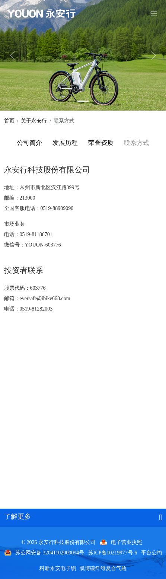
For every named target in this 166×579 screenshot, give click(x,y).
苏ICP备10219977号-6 (112, 553)
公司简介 (29, 142)
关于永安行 (34, 121)
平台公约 (151, 553)
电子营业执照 (126, 542)
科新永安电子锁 (57, 568)
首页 (9, 121)
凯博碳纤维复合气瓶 (103, 568)
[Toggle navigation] (154, 13)
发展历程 (65, 142)
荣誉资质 (101, 142)
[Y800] (83, 101)
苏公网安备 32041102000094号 (49, 553)
